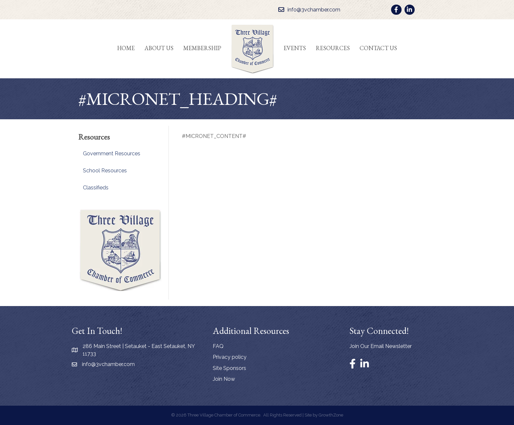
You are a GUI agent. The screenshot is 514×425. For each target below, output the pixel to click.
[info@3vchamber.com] (307, 9)
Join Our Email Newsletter (380, 346)
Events (295, 48)
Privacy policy (230, 357)
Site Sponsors (229, 368)
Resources (333, 48)
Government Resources (111, 153)
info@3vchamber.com (108, 364)
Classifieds (96, 187)
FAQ (218, 346)
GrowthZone (331, 415)
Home (126, 48)
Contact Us (378, 48)
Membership (202, 48)
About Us (159, 48)
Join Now (224, 379)
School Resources (105, 170)
